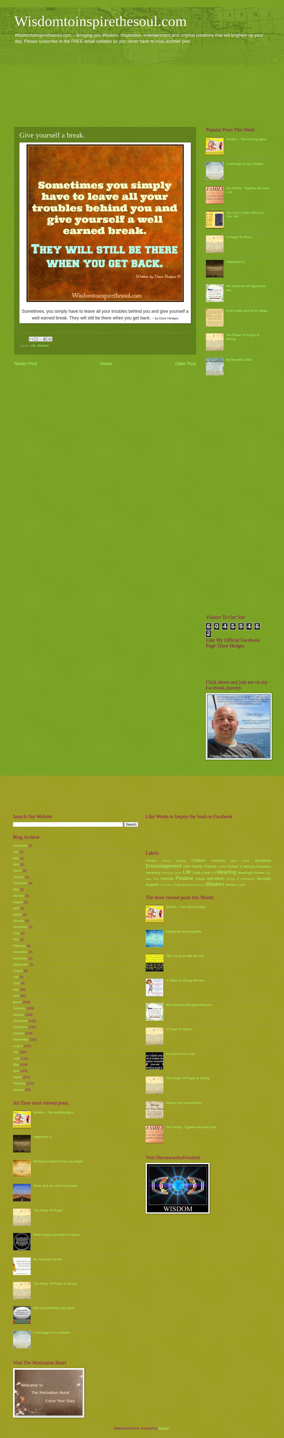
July (16, 852)
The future (166, 884)
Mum (268, 873)
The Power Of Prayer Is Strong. (55, 1283)
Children (198, 860)
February (19, 946)
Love (206, 872)
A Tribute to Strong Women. (185, 980)
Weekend (188, 884)
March (17, 870)
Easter (245, 860)
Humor (232, 866)
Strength (264, 878)
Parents (166, 878)
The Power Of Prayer (48, 1210)
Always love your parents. (184, 1103)
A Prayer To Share (239, 237)
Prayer (200, 879)
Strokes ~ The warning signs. (246, 139)
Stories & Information (241, 878)
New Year (152, 878)
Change (181, 860)
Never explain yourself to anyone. (56, 1234)
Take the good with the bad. (185, 956)
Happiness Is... (236, 262)
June (16, 933)
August (18, 902)
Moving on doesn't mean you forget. (58, 1161)
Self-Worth (216, 878)
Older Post (185, 363)
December (20, 845)
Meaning (226, 872)
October (18, 1033)
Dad (233, 860)
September (20, 964)
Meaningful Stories (251, 873)
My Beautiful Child (239, 359)
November (20, 958)
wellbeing (200, 885)
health (222, 866)
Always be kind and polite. (184, 931)
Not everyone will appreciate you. (189, 1005)
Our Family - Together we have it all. (191, 1127)
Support (152, 884)
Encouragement (163, 866)
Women (231, 885)
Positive (184, 878)
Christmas (218, 860)
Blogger (163, 1428)
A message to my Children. (245, 164)
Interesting (153, 873)
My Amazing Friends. (48, 1259)
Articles (151, 860)
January (18, 877)
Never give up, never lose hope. (55, 1186)
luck (214, 873)
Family (196, 866)
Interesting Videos (172, 873)
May (16, 858)
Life (33, 345)
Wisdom (43, 345)
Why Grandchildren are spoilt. (54, 1308)
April (16, 864)
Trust (177, 885)
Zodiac (241, 884)
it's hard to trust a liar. (181, 1054)
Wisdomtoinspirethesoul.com (100, 21)
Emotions (263, 860)
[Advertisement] (142, 85)
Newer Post (25, 363)
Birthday (166, 861)
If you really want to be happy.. (247, 311)
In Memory (247, 866)
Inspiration (263, 866)
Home (106, 363)
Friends (210, 866)
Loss (197, 872)
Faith (186, 866)
